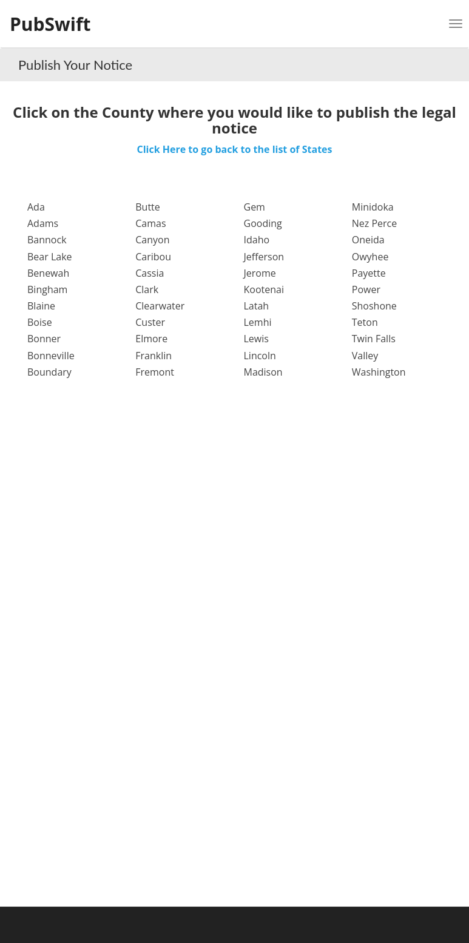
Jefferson (264, 256)
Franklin (153, 355)
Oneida (368, 239)
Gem (254, 207)
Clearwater (159, 306)
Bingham (47, 289)
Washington (379, 372)
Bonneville (51, 355)
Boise (39, 322)
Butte (147, 207)
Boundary (49, 372)
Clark (146, 289)
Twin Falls (374, 338)
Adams (42, 223)
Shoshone (374, 306)
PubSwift (50, 24)
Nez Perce (374, 223)
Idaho (257, 239)
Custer (150, 322)
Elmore (151, 338)
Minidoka (373, 207)
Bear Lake (49, 256)
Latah (256, 306)
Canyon (152, 239)
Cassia (149, 273)
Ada (36, 207)
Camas (150, 223)
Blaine (41, 306)
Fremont (154, 372)
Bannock (47, 239)
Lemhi (258, 322)
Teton (365, 322)
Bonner (44, 338)
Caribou (153, 256)
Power (366, 289)
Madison (263, 372)
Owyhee (370, 256)
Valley (365, 355)
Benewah (48, 273)
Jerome (260, 273)
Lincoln (260, 355)
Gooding (263, 223)
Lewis (256, 338)
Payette (369, 273)
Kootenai (264, 289)
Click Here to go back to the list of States (234, 149)
